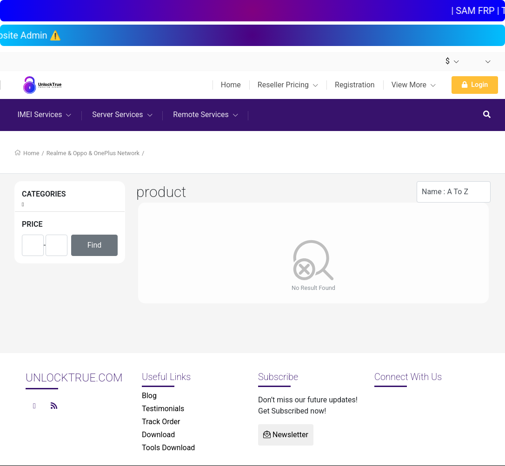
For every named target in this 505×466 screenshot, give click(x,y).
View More (414, 84)
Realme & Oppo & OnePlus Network (93, 153)
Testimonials (163, 408)
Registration (355, 84)
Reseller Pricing (288, 84)
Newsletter (285, 434)
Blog (149, 395)
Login (475, 85)
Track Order (161, 421)
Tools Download (168, 447)
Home (231, 84)
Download (158, 434)
